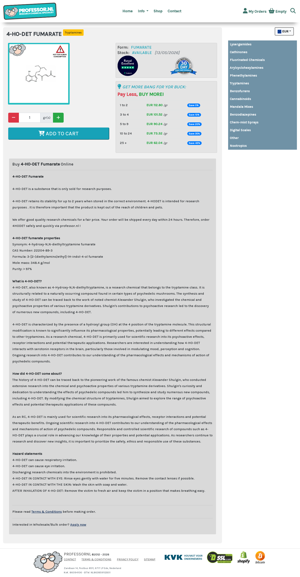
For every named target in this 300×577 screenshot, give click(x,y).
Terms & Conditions (46, 512)
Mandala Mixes (241, 107)
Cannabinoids (240, 99)
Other (234, 138)
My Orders (255, 11)
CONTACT (70, 559)
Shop (158, 11)
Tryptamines (239, 83)
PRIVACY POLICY (127, 559)
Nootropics (238, 146)
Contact (174, 11)
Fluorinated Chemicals (247, 60)
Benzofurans (240, 91)
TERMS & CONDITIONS (96, 559)
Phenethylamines (243, 75)
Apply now (78, 524)
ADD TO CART (59, 133)
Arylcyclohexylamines (246, 68)
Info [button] (141, 11)
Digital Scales (240, 130)
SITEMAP (149, 559)
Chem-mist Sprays (244, 122)
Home (127, 11)
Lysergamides (240, 44)
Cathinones (238, 52)
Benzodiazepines (243, 114)
